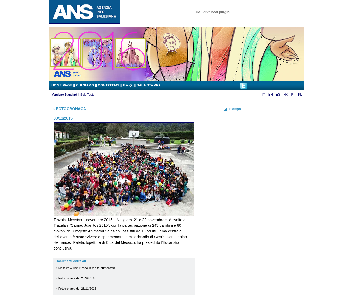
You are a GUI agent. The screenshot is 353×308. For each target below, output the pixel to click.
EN (270, 94)
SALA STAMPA (149, 85)
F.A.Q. (128, 85)
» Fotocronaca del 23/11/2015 (76, 288)
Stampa (235, 109)
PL (300, 94)
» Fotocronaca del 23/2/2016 (75, 278)
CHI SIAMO (85, 85)
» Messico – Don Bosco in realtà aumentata (85, 268)
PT (293, 94)
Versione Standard (64, 94)
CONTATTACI (108, 85)
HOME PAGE (61, 85)
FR (285, 94)
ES (278, 94)
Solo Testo (87, 94)
